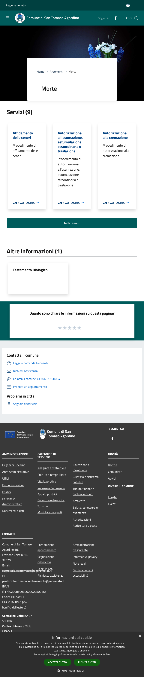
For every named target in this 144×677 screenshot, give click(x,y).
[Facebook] (114, 17)
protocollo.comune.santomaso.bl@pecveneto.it (33, 581)
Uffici (5, 478)
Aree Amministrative (15, 471)
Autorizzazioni (82, 519)
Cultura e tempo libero (52, 474)
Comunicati (115, 471)
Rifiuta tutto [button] (87, 662)
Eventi (112, 504)
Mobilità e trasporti (50, 512)
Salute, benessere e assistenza (85, 510)
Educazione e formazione (81, 467)
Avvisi (112, 478)
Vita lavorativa (47, 481)
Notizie (112, 465)
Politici (6, 492)
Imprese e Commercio (51, 488)
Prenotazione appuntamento (47, 547)
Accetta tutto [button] (57, 662)
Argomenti (56, 71)
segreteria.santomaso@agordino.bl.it (27, 570)
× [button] (139, 636)
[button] (72, 670)
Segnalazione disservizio (46, 559)
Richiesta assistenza (50, 575)
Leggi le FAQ (45, 568)
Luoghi (112, 497)
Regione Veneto (16, 5)
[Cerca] (136, 18)
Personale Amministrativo (12, 501)
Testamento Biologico (30, 270)
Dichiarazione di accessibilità (83, 573)
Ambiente (79, 501)
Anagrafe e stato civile (52, 468)
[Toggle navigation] (7, 17)
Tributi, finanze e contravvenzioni (83, 491)
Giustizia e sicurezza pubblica (86, 479)
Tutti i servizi (72, 223)
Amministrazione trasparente (83, 547)
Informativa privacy (85, 556)
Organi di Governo (13, 465)
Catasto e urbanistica (51, 500)
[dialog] (72, 654)
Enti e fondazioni (13, 485)
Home (40, 71)
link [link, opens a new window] (108, 654)
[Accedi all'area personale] (128, 5)
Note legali (79, 563)
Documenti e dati (13, 510)
